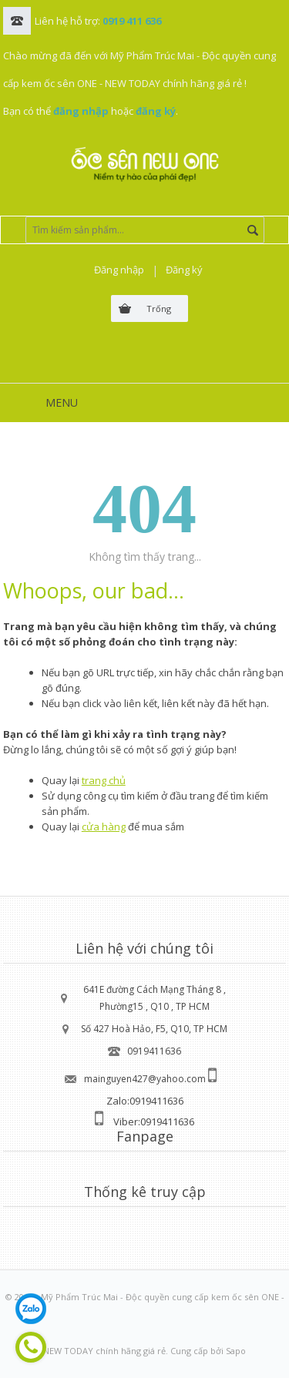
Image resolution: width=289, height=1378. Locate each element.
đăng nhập (81, 111)
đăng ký (156, 111)
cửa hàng (104, 826)
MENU (61, 402)
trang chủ (104, 780)
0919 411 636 (131, 21)
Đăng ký (184, 270)
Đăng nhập (119, 270)
